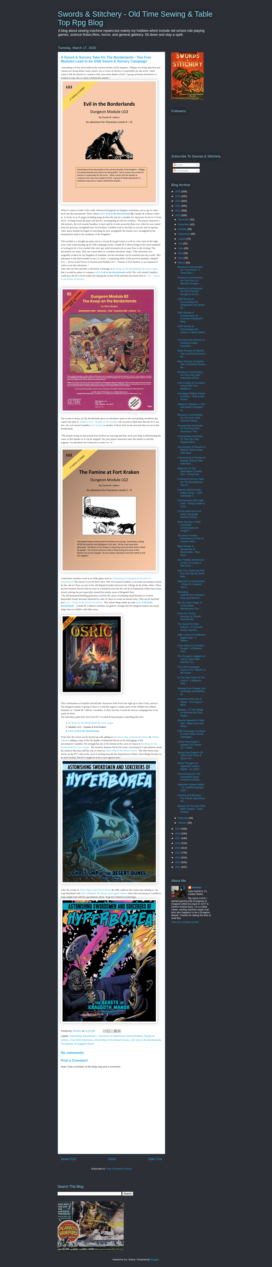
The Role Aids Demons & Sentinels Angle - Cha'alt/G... (191, 342)
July (180, 243)
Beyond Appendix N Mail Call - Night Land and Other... (190, 723)
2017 (178, 838)
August (182, 238)
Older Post (155, 1159)
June (181, 248)
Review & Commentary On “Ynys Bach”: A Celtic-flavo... (189, 270)
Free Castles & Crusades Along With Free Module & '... (191, 385)
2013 (178, 857)
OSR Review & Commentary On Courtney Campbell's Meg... (190, 317)
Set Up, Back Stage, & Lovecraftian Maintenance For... (189, 605)
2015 (178, 847)
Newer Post (68, 1159)
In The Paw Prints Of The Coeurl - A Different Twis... (191, 680)
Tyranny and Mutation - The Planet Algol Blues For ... (191, 798)
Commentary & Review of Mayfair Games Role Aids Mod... (191, 450)
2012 (178, 862)
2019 (178, 828)
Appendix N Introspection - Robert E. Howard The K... (191, 584)
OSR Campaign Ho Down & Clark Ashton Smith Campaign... (191, 734)
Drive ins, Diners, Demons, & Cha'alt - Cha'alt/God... (189, 616)
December (184, 219)
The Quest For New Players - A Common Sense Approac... (190, 627)
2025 (178, 191)
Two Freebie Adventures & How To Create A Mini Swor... (190, 562)
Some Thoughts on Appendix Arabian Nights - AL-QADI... (189, 766)
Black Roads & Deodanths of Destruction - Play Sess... (188, 550)
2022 (178, 205)
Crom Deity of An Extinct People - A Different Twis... (190, 648)
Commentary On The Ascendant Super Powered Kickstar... (189, 776)
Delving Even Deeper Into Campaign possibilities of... (191, 691)
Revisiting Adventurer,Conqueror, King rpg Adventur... (191, 595)
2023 (178, 200)
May (180, 253)
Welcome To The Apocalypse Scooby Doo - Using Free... (189, 471)
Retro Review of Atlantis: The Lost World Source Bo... (191, 353)
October (183, 229)
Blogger (154, 1259)
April (181, 257)
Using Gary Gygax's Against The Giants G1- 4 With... (189, 744)
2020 (178, 215)
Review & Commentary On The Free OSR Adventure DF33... (189, 375)
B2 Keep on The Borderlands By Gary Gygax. (135, 268)
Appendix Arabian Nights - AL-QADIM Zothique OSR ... (190, 787)
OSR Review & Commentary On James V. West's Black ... (191, 331)
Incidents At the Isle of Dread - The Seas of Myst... (189, 701)
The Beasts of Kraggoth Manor (111, 893)
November (184, 224)
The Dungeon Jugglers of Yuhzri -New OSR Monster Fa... (191, 659)
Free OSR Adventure (81, 1040)
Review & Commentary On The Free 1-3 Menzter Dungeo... (189, 280)
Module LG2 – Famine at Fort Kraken (99, 421)
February (183, 818)
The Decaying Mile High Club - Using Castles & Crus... (191, 503)
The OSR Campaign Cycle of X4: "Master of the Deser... (191, 669)
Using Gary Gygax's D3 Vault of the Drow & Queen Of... (190, 755)
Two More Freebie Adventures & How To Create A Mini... (190, 538)
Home (112, 1159)
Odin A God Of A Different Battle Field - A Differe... (191, 637)
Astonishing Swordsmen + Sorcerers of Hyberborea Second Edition (106, 1036)
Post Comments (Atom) (119, 1168)
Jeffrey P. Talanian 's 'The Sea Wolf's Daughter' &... (191, 407)
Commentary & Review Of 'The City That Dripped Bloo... (189, 439)
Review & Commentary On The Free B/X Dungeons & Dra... (189, 291)
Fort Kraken (97, 425)
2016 (178, 843)
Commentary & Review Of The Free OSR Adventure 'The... (189, 428)
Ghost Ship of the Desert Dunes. (122, 750)
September (184, 233)
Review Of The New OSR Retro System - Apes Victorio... (191, 809)
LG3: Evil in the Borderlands (115, 213)
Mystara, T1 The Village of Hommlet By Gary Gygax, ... (190, 712)
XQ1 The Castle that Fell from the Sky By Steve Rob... (191, 573)
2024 (178, 196)
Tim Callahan (87, 893)
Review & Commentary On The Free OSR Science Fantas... (189, 417)
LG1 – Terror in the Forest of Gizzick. (84, 602)
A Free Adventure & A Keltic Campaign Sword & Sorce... (189, 514)
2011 (178, 867)
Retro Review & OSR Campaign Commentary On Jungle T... (188, 526)
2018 (178, 833)
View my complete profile (185, 922)
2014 (178, 852)
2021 (178, 210)
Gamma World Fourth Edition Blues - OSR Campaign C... (189, 492)
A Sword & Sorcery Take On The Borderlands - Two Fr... (190, 482)
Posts (178, 165)
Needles (197, 887)
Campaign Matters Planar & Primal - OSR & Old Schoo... (191, 396)
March (182, 262)
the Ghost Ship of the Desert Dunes (131, 737)
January (183, 822)
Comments (181, 170)
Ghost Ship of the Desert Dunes (95, 889)
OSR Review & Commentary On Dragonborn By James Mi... (191, 303)
